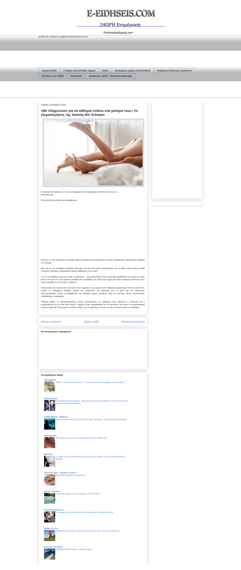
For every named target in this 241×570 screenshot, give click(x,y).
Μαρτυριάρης (50, 435)
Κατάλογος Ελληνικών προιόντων (174, 70)
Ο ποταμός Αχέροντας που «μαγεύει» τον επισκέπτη (78, 494)
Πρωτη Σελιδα (50, 398)
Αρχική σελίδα (49, 70)
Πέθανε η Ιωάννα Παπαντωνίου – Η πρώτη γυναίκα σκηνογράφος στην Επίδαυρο (90, 382)
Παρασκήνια (50, 380)
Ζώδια (105, 70)
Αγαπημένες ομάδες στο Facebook (132, 70)
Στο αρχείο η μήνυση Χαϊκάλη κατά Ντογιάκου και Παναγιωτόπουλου (84, 512)
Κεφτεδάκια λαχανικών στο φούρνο (70, 475)
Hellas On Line (51, 528)
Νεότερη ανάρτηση (51, 321)
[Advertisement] (94, 90)
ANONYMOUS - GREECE (55, 417)
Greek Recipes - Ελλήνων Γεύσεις (60, 472)
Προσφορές (76, 76)
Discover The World (53, 547)
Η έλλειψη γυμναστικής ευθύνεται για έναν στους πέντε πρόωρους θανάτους (88, 531)
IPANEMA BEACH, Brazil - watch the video (74, 549)
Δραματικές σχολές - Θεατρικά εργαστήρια (110, 76)
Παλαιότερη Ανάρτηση (133, 321)
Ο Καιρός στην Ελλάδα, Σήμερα (79, 70)
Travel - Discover (52, 491)
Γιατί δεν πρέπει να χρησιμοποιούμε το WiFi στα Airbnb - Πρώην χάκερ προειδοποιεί (91, 419)
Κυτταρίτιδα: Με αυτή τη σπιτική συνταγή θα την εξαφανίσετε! (81, 438)
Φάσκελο (48, 454)
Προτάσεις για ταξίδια (53, 76)
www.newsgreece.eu (54, 510)
